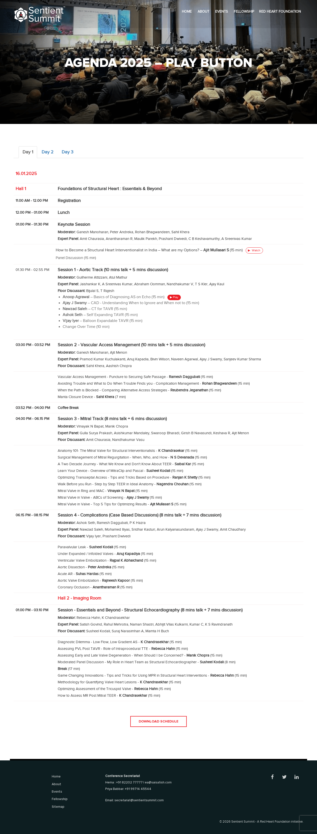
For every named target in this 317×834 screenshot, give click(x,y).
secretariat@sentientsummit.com (139, 800)
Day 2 (47, 152)
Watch (254, 250)
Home (187, 12)
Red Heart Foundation (280, 12)
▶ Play (174, 297)
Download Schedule (158, 721)
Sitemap (58, 806)
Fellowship (244, 12)
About (203, 12)
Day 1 (28, 152)
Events (221, 12)
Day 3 (68, 152)
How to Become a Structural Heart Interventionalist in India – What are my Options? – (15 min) (150, 250)
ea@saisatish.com (158, 782)
